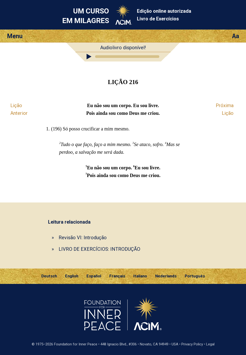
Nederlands (166, 276)
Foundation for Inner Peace (75, 344)
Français (117, 276)
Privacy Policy (192, 344)
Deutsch (49, 276)
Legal (210, 344)
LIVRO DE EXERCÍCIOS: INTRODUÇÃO (99, 249)
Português (195, 276)
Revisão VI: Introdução (83, 237)
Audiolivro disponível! (123, 47)
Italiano (140, 276)
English (71, 276)
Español (93, 276)
